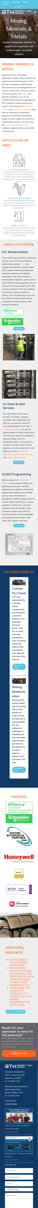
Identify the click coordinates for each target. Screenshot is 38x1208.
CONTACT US (19, 1053)
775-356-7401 (14, 1096)
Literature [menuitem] (16, 2)
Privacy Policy (10, 1101)
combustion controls (21, 109)
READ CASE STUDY (18, 667)
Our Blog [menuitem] (5, 2)
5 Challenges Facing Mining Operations (19, 962)
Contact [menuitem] (5, 4)
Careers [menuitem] (25, 2)
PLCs (22, 264)
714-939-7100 (14, 1081)
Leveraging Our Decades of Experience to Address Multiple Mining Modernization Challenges (21, 996)
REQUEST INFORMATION (15, 1011)
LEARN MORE (19, 328)
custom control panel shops (17, 125)
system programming (23, 454)
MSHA (24, 94)
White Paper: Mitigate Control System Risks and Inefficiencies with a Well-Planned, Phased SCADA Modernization (22, 976)
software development (16, 457)
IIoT (19, 480)
